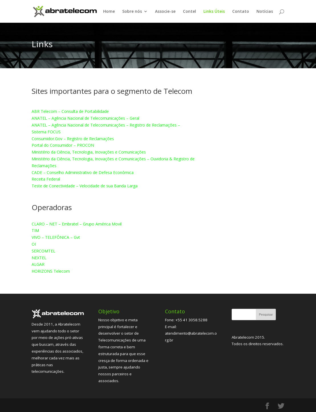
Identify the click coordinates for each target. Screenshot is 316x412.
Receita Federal (46, 179)
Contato (240, 11)
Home (109, 11)
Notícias (264, 11)
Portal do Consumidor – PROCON (63, 145)
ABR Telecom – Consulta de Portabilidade (70, 111)
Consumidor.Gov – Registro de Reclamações (73, 138)
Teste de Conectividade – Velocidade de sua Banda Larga (85, 186)
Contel (189, 11)
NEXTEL (39, 257)
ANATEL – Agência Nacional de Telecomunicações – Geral (85, 118)
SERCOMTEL (43, 251)
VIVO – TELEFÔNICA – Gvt (56, 237)
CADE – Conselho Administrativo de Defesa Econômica (83, 172)
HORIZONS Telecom (51, 271)
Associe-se (165, 11)
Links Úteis (214, 11)
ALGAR (38, 264)
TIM (35, 230)
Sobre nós (132, 11)
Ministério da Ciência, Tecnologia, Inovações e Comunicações (89, 152)
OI (34, 244)
